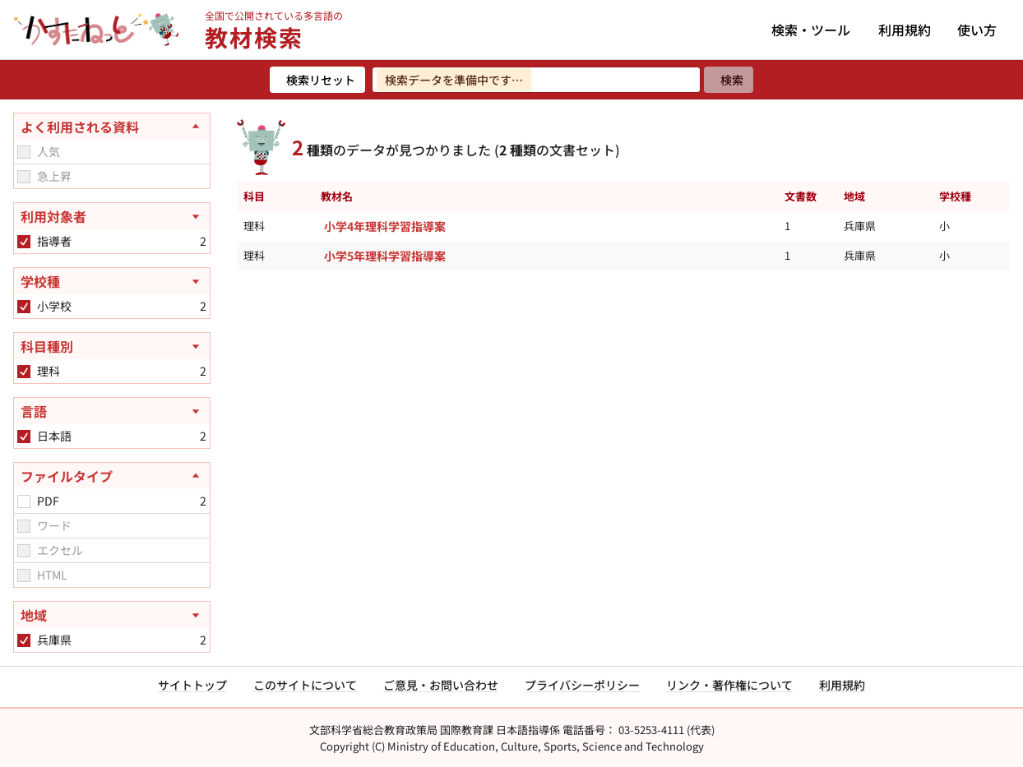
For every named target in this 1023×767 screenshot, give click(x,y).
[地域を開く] (112, 615)
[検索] (728, 80)
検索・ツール (810, 29)
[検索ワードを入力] (536, 79)
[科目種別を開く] (112, 346)
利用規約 (904, 29)
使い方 (977, 29)
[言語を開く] (112, 411)
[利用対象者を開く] (112, 216)
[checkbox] (23, 152)
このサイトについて (305, 685)
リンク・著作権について (729, 685)
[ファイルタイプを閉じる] (112, 476)
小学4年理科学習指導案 (385, 226)
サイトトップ (192, 685)
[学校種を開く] (112, 281)
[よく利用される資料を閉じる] (112, 126)
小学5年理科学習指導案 (385, 255)
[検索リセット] (317, 80)
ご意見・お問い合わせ (440, 685)
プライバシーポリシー (582, 685)
